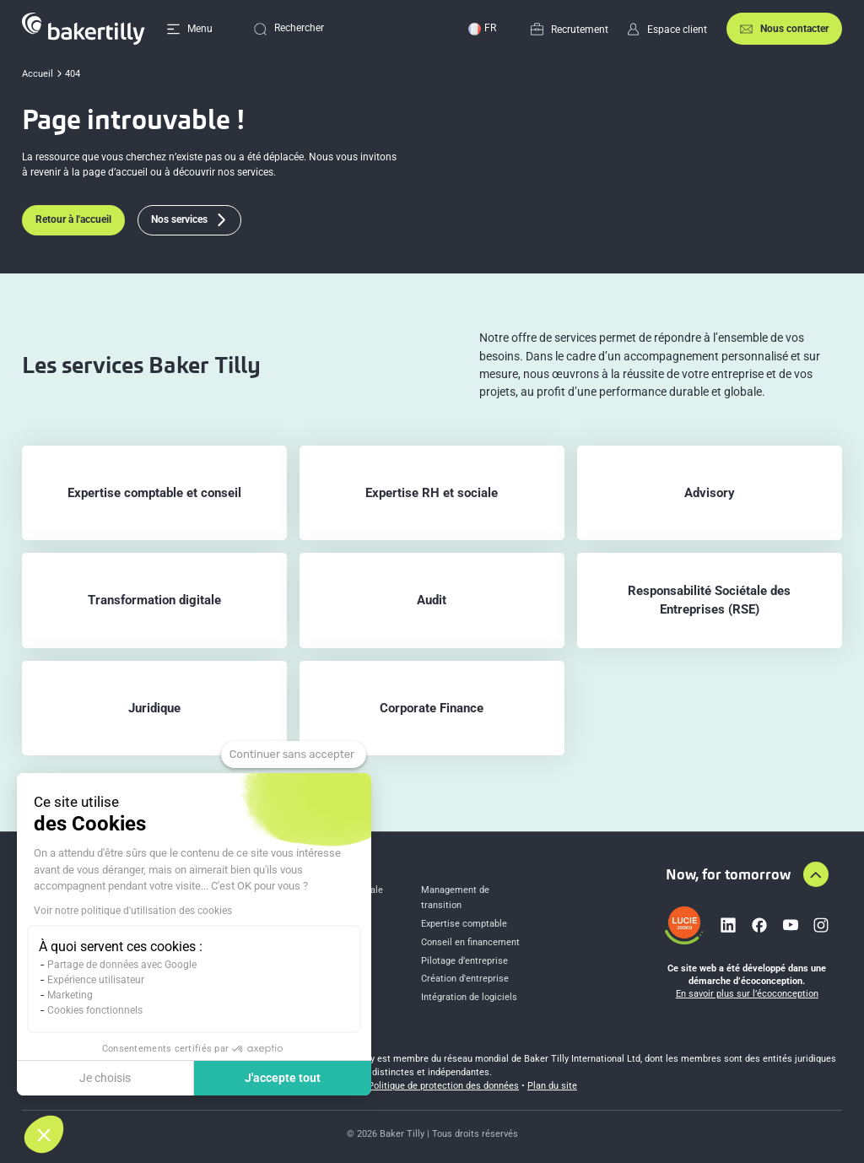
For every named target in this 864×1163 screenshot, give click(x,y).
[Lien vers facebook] (759, 925)
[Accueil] (83, 29)
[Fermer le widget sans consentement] (293, 754)
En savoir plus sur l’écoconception (747, 993)
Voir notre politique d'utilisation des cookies (133, 911)
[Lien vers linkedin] (728, 925)
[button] (44, 1134)
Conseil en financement (470, 942)
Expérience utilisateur (95, 980)
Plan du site (552, 1085)
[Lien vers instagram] (821, 925)
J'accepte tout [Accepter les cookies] (283, 1078)
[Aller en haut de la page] (816, 874)
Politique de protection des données (443, 1085)
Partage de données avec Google (122, 965)
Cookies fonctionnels (95, 1010)
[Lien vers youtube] (790, 925)
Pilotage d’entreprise (464, 960)
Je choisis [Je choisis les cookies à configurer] (105, 1078)
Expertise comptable (464, 923)
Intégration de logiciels (469, 997)
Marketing (70, 995)
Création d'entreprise (465, 978)
